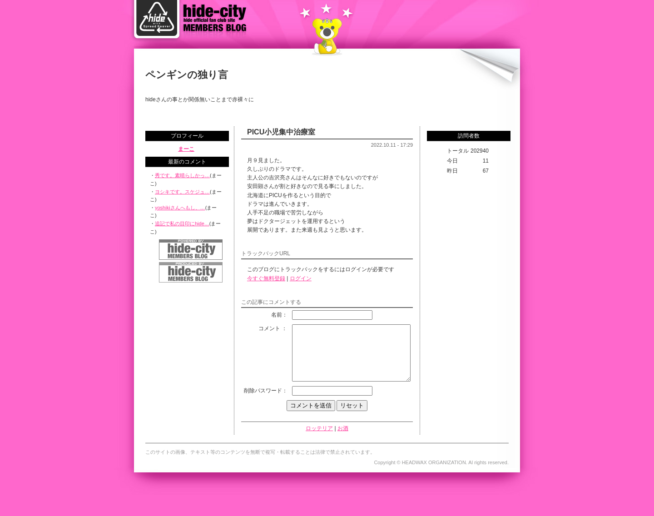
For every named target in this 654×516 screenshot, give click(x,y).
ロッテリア (319, 446)
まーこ (186, 149)
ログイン (301, 278)
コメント (256, 328)
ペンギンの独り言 (186, 74)
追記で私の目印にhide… (182, 223)
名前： (266, 315)
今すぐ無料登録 (266, 278)
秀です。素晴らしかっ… (182, 175)
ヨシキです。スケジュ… (182, 191)
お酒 (342, 446)
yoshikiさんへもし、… (180, 207)
